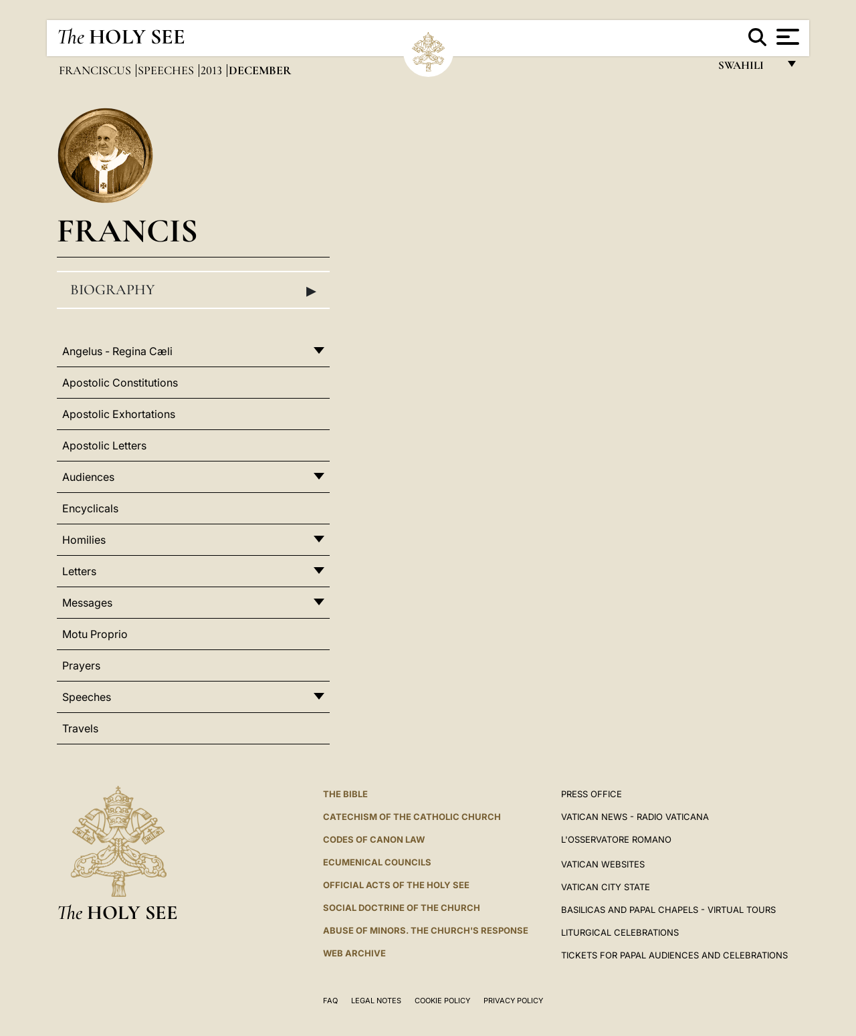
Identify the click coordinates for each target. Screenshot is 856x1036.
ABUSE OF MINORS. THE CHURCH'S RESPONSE (425, 930)
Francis (127, 230)
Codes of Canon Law (374, 839)
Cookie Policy (442, 1000)
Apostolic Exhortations (118, 414)
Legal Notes (376, 1000)
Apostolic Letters (104, 445)
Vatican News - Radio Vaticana (635, 816)
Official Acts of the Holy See (396, 884)
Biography (193, 290)
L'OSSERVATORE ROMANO (616, 839)
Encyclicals (90, 508)
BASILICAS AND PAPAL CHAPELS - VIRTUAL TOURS (668, 909)
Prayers (81, 665)
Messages (87, 602)
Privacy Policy (513, 1000)
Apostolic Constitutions (120, 382)
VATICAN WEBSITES (603, 864)
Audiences (88, 477)
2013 (213, 70)
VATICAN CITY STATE (605, 887)
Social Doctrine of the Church (401, 907)
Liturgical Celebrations (620, 932)
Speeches (167, 70)
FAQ (330, 1000)
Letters (79, 571)
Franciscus (96, 70)
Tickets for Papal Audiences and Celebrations (674, 955)
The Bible (345, 794)
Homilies (84, 539)
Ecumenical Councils (377, 862)
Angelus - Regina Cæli (117, 351)
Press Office (591, 794)
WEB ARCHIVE (354, 953)
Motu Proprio (95, 634)
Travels (80, 728)
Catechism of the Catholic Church (412, 816)
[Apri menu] (786, 36)
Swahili (748, 68)
